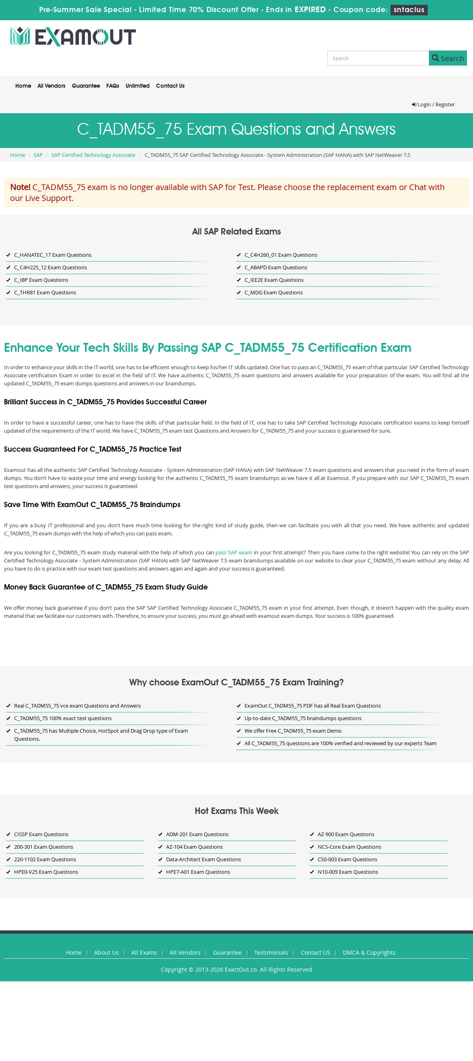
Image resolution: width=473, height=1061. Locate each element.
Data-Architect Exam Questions (203, 859)
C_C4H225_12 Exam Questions (50, 267)
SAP (38, 155)
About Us (106, 952)
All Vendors (51, 86)
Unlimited (138, 86)
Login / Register (433, 104)
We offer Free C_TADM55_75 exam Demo (293, 730)
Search (448, 58)
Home (23, 86)
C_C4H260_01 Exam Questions (281, 254)
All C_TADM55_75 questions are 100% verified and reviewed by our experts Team (341, 743)
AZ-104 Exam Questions (194, 846)
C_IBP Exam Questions (41, 279)
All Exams (144, 952)
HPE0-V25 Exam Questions (46, 871)
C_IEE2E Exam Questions (274, 279)
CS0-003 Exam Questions (347, 859)
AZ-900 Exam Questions (346, 834)
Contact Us (170, 86)
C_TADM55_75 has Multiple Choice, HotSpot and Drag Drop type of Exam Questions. (101, 734)
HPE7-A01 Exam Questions (198, 871)
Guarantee (86, 86)
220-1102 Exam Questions (45, 859)
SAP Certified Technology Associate (93, 155)
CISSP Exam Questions (41, 834)
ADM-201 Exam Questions (197, 834)
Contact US (315, 952)
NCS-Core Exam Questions (349, 846)
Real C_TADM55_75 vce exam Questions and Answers (77, 705)
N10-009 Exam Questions (348, 871)
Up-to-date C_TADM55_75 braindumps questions (303, 718)
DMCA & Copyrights (369, 952)
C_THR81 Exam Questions (45, 292)
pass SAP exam (233, 552)
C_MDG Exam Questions (274, 292)
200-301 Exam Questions (43, 846)
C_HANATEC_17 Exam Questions (52, 254)
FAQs (112, 86)
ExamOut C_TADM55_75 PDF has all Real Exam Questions (313, 705)
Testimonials (271, 952)
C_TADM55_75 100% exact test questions (63, 718)
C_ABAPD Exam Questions (276, 267)
